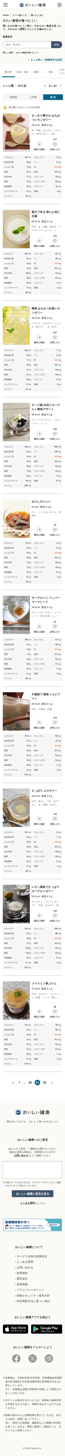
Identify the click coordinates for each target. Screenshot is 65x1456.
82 (44, 1082)
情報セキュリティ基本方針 (33, 1295)
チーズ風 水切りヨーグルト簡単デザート (46, 407)
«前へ (13, 1083)
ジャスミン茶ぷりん (44, 983)
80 (30, 1082)
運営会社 (22, 1278)
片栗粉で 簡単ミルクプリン (46, 696)
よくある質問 (27, 1203)
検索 (56, 44)
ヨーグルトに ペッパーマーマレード (46, 600)
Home (6, 15)
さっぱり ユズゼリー (44, 790)
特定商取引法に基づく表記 (33, 1301)
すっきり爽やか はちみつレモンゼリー (46, 118)
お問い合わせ (21, 1155)
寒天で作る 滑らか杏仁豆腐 (46, 214)
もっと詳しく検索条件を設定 (46, 59)
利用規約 (22, 1273)
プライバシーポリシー (30, 1290)
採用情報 (22, 1284)
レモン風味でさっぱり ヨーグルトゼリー (45, 889)
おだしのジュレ (41, 501)
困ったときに (37, 15)
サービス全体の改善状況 (32, 1256)
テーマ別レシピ (20, 15)
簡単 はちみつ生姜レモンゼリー (46, 310)
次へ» (51, 1083)
